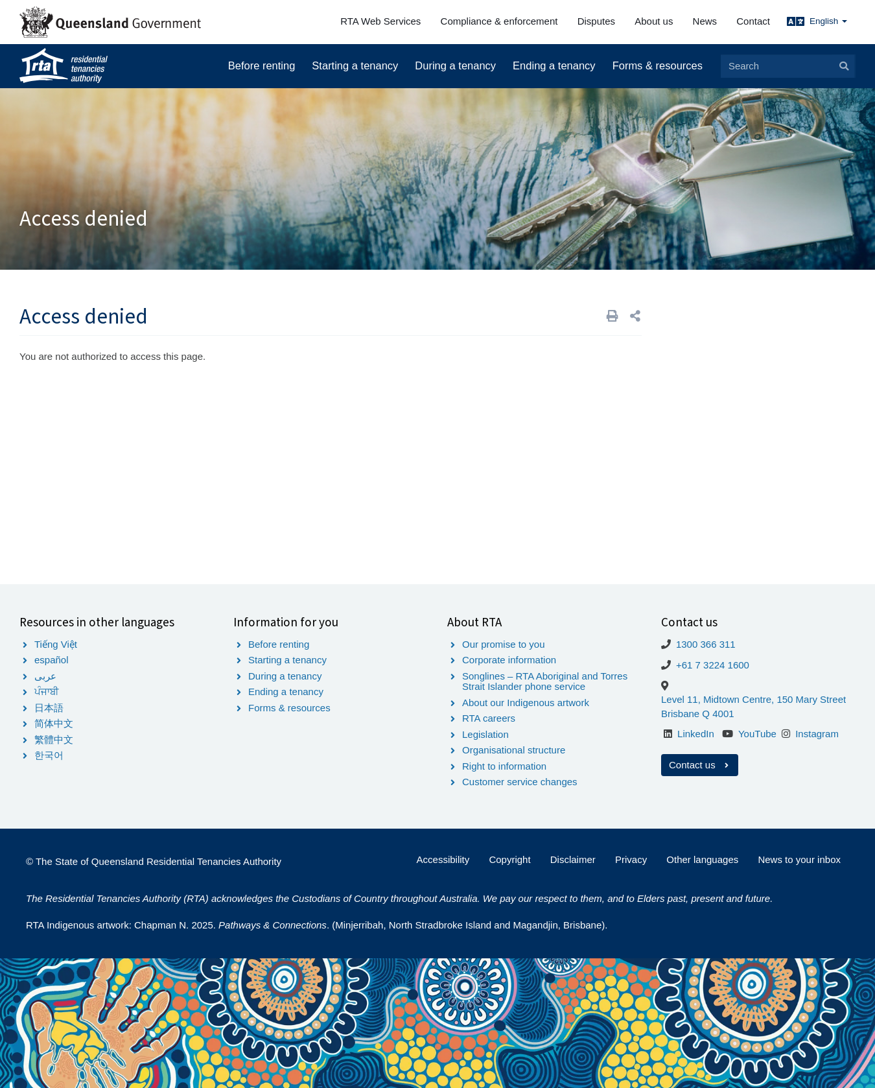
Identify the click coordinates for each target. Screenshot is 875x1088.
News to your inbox (799, 859)
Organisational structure (513, 749)
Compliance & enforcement (499, 21)
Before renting (262, 65)
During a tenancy (455, 65)
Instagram (817, 733)
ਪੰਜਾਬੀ (46, 691)
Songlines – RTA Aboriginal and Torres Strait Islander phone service (544, 681)
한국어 (49, 755)
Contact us (699, 764)
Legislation (485, 734)
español (51, 659)
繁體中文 (53, 739)
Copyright (509, 859)
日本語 (49, 707)
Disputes (596, 21)
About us (654, 21)
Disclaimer (573, 859)
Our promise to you (503, 644)
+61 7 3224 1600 (712, 664)
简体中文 (53, 723)
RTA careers (488, 718)
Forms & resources (657, 65)
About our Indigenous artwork (525, 702)
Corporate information (509, 659)
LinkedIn (695, 733)
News (705, 21)
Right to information (504, 766)
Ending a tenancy (554, 65)
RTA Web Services (380, 21)
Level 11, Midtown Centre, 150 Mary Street (753, 699)
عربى (45, 675)
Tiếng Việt (55, 644)
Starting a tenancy (355, 65)
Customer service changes (520, 781)
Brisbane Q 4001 (697, 713)
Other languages (702, 859)
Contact (753, 21)
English (828, 21)
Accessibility (443, 859)
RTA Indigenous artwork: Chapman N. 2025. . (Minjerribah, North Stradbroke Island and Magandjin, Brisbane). (316, 924)
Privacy (631, 859)
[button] (635, 316)
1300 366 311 (706, 644)
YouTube (757, 733)
